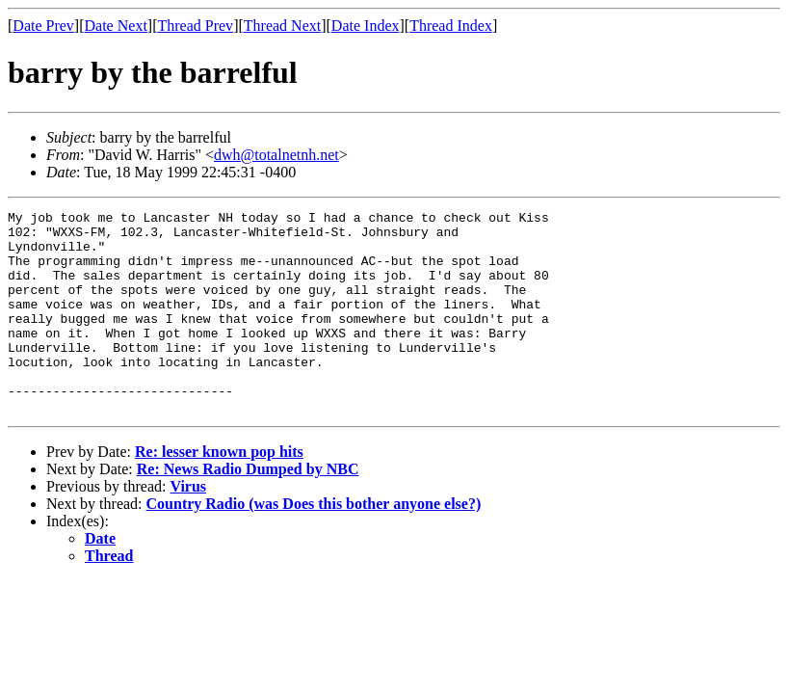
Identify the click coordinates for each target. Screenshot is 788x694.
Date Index (365, 25)
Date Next (116, 25)
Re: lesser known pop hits (219, 492)
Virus (188, 527)
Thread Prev (195, 25)
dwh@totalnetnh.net (276, 155)
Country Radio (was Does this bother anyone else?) (314, 544)
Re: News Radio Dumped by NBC (248, 509)
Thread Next (282, 25)
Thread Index (450, 25)
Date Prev (43, 25)
